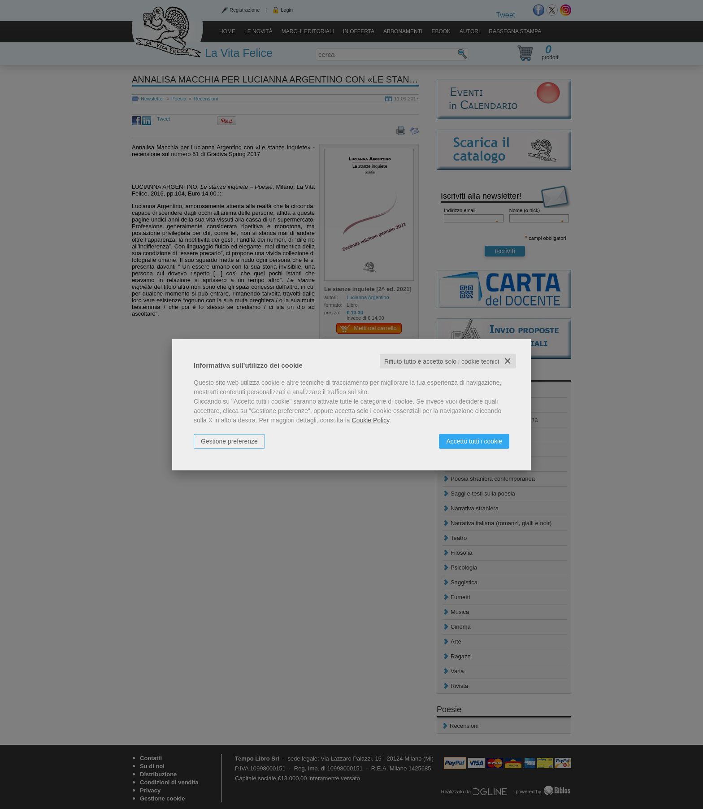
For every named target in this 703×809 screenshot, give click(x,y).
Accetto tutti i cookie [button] (474, 440)
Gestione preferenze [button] (229, 440)
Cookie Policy (371, 419)
